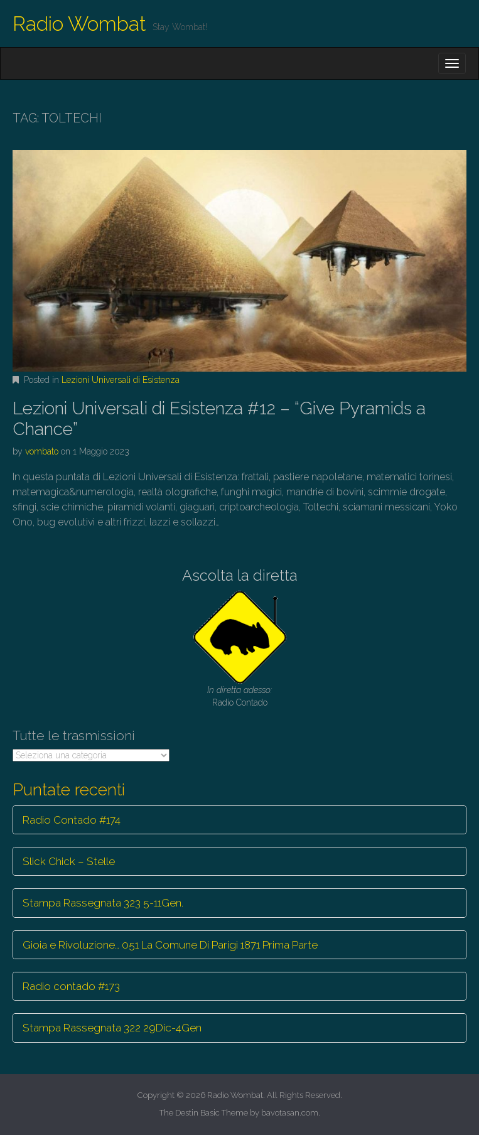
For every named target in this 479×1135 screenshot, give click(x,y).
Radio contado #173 (71, 986)
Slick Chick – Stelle (69, 861)
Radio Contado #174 (72, 820)
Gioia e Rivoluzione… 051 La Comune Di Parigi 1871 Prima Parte (170, 945)
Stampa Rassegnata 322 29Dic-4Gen (112, 1027)
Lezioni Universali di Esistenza (121, 380)
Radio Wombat (79, 23)
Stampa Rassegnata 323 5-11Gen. (103, 902)
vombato (41, 451)
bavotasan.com (289, 1112)
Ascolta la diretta (240, 575)
